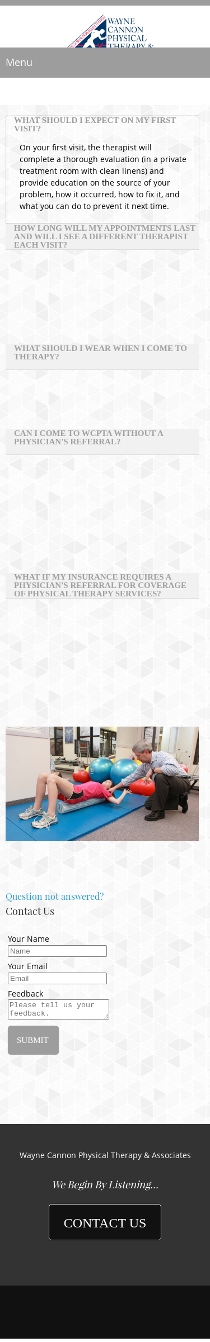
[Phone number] (88, 1266)
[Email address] (105, 1266)
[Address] (122, 1266)
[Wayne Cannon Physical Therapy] (105, 28)
